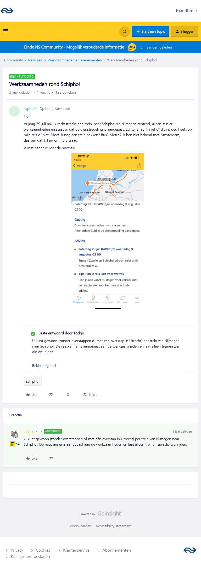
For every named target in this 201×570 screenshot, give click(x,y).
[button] (6, 32)
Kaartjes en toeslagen (30, 556)
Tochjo (29, 431)
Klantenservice (76, 550)
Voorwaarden (80, 526)
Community (13, 60)
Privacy (17, 550)
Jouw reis (35, 60)
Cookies (43, 550)
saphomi (30, 108)
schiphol (32, 381)
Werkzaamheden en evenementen (75, 60)
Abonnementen (116, 550)
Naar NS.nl (184, 10)
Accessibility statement (114, 526)
